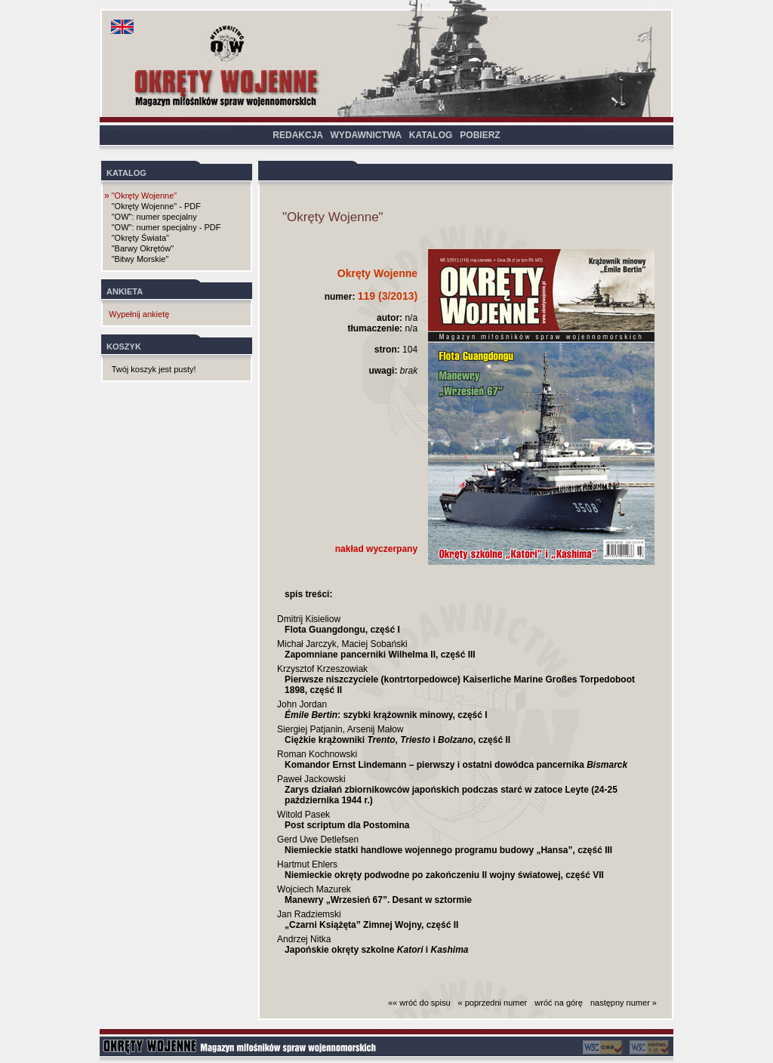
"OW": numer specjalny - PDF (166, 227)
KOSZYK (123, 346)
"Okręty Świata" (140, 237)
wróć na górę (558, 1002)
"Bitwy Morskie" (140, 258)
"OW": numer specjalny (154, 216)
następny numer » (623, 1002)
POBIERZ (480, 135)
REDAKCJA (297, 135)
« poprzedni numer (493, 1002)
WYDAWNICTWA (366, 135)
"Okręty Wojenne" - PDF (156, 206)
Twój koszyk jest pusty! (154, 369)
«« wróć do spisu (419, 1002)
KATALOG (431, 135)
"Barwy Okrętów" (143, 248)
